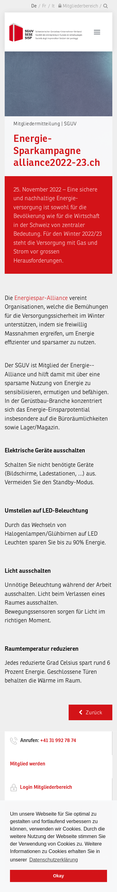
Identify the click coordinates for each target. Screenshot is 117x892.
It (53, 6)
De (34, 6)
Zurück (90, 713)
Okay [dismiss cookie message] (58, 875)
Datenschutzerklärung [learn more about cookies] (53, 859)
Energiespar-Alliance (41, 298)
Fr (44, 6)
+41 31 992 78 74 (58, 740)
